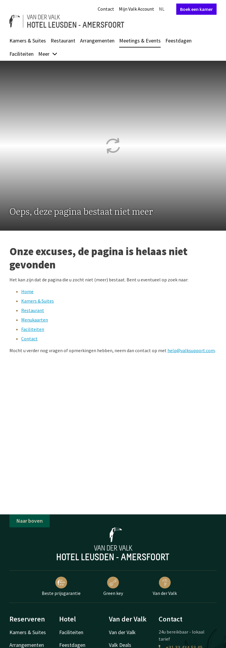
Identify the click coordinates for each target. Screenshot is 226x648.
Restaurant (63, 40)
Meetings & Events (140, 40)
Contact (106, 9)
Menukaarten (34, 320)
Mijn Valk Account (136, 9)
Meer (48, 53)
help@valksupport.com (191, 350)
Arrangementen (97, 40)
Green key (113, 586)
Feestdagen (178, 40)
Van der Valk (165, 586)
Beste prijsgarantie (61, 586)
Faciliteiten (21, 53)
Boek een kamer (196, 9)
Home (27, 291)
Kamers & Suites (27, 40)
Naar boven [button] (29, 520)
